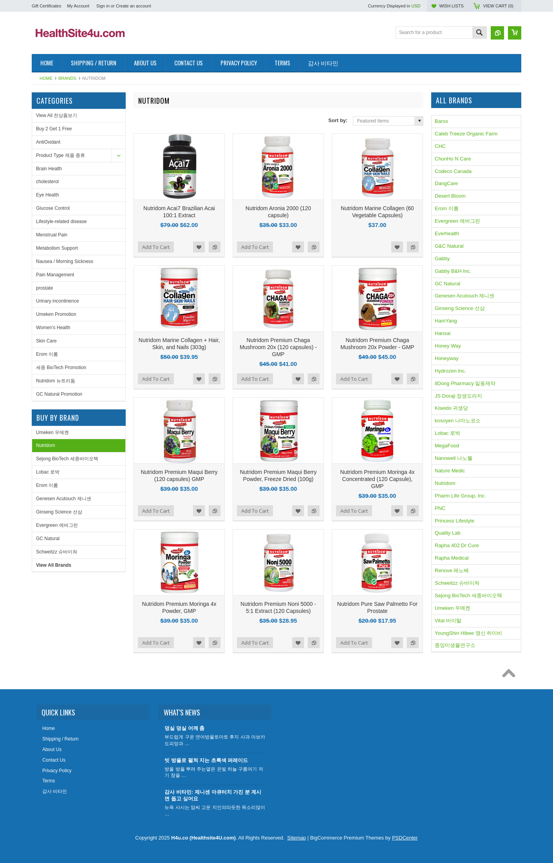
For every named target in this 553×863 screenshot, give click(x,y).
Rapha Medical (452, 558)
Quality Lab (448, 533)
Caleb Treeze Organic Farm (466, 134)
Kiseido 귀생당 (451, 408)
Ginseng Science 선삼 (59, 512)
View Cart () (498, 6)
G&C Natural (449, 246)
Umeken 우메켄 (52, 432)
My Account (78, 6)
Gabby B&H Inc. (453, 271)
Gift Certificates (46, 6)
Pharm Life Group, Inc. (460, 496)
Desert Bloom (450, 196)
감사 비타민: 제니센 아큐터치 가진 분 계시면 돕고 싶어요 (212, 795)
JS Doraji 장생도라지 (458, 396)
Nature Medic (450, 471)
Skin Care (46, 341)
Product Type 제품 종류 (60, 155)
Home (46, 78)
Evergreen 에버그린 (57, 525)
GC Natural (48, 538)
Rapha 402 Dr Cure (457, 545)
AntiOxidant (48, 142)
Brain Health (49, 168)
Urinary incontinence (57, 301)
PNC (440, 508)
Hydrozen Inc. (450, 371)
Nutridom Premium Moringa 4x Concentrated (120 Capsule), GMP (377, 479)
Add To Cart (156, 246)
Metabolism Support (57, 248)
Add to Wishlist (199, 246)
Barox (441, 121)
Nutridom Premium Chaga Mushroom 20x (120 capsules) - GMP (278, 347)
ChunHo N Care (453, 159)
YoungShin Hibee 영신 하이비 (468, 633)
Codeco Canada (453, 171)
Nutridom (45, 445)
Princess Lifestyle (454, 521)
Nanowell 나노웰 (453, 458)
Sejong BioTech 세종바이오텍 (67, 458)
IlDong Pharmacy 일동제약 (465, 383)
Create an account (133, 6)
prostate (44, 288)
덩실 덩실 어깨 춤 (184, 728)
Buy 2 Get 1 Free (54, 129)
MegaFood (447, 446)
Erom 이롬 (47, 354)
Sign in (103, 6)
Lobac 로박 (48, 472)
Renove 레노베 (452, 570)
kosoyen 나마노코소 (458, 420)
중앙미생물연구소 (455, 645)
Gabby (442, 258)
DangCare (446, 183)
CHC (440, 146)
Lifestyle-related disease (61, 221)
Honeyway (447, 358)
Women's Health (53, 327)
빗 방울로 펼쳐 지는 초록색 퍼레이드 (206, 760)
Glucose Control (53, 208)
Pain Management (55, 274)
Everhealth (447, 233)
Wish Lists (451, 6)
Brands (67, 78)
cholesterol (47, 181)
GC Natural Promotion (59, 394)
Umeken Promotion (56, 314)
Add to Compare (214, 246)
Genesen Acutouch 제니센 (63, 498)
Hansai (442, 333)
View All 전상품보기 (56, 115)
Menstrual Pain (51, 235)
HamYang (446, 321)
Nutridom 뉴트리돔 (55, 381)
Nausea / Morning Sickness (64, 261)
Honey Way (448, 346)
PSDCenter (405, 838)
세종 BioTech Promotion (61, 367)
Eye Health (47, 195)
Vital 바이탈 (448, 620)
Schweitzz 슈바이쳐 (56, 552)
